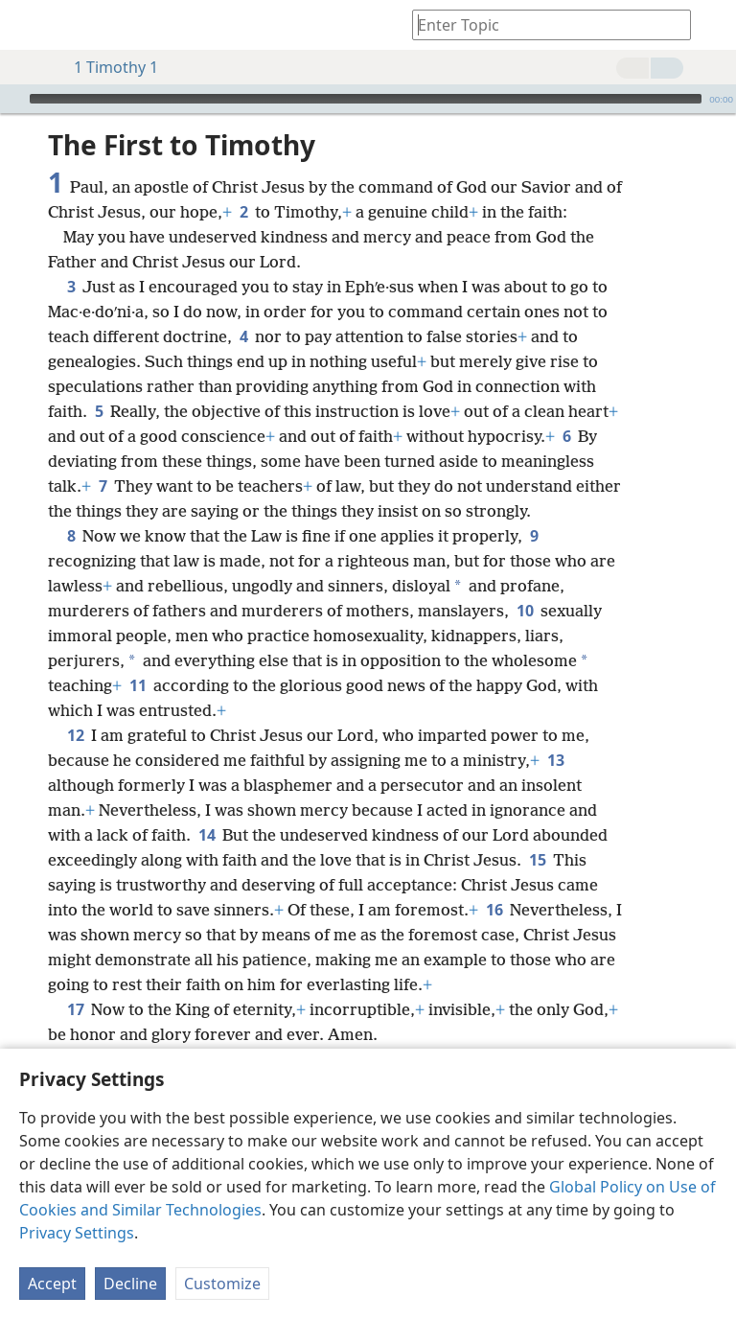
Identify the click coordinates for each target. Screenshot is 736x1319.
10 (525, 610)
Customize (222, 1283)
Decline (130, 1283)
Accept (52, 1283)
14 (206, 834)
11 (138, 685)
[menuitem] (29, 25)
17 (75, 1009)
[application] (368, 98)
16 (494, 909)
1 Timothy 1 (106, 67)
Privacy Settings (76, 1232)
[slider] (366, 99)
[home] (29, 25)
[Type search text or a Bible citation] (542, 24)
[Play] (12, 98)
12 (75, 735)
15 (537, 859)
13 (555, 760)
